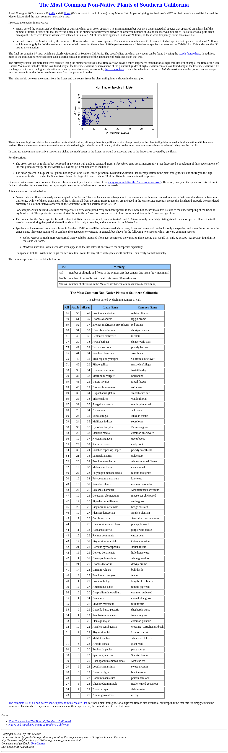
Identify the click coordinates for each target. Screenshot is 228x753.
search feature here (189, 53)
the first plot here (114, 69)
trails (52, 13)
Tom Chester (38, 743)
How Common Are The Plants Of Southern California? (40, 721)
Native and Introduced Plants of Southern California (39, 724)
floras (67, 13)
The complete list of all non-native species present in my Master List (48, 702)
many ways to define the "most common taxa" (134, 182)
